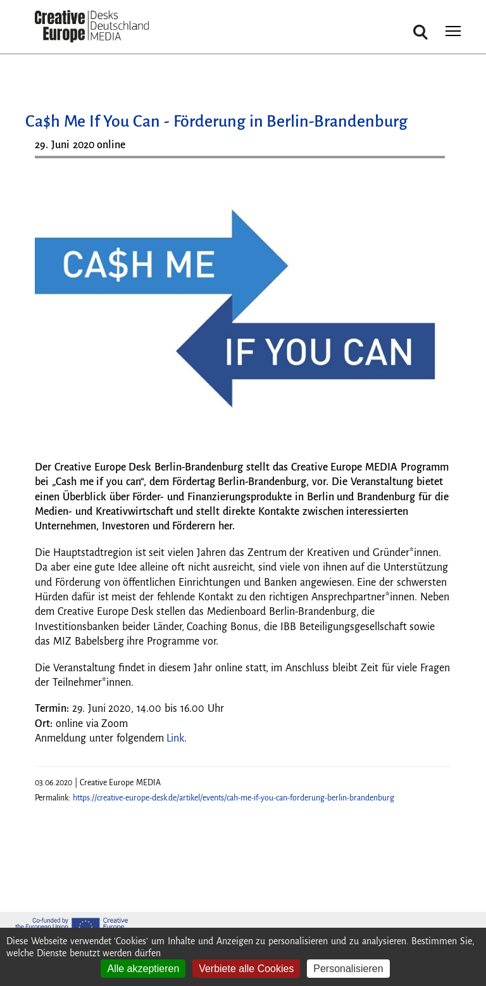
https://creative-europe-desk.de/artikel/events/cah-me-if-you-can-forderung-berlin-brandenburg (233, 797)
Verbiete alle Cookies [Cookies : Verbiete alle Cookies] (246, 968)
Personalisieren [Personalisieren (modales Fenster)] (348, 968)
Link (175, 738)
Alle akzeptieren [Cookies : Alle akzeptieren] (143, 968)
